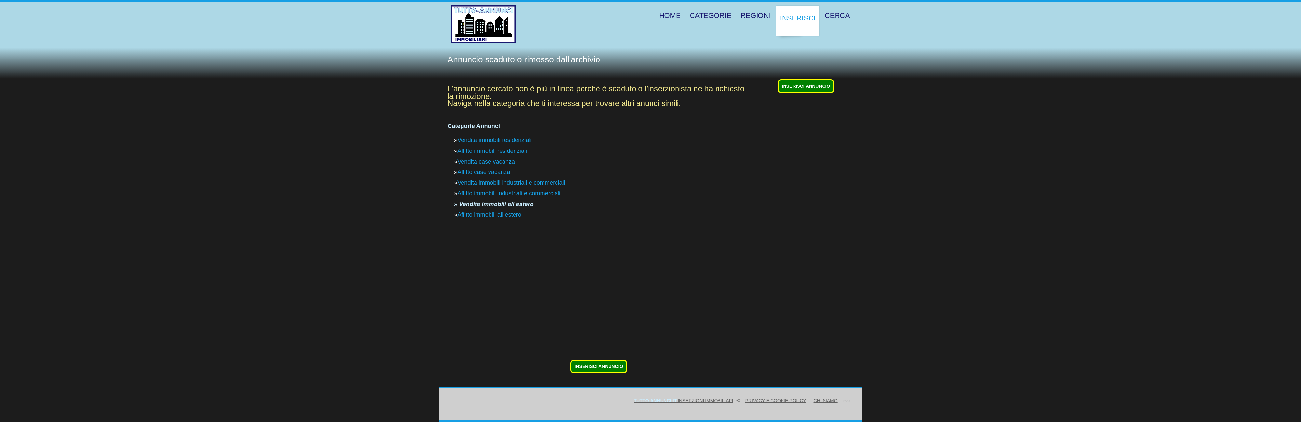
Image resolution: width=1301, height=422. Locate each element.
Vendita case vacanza (486, 161)
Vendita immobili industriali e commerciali (511, 182)
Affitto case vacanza (483, 172)
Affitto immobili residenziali (492, 151)
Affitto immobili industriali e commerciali (508, 193)
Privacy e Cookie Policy (775, 400)
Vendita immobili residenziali (494, 140)
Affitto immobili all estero (489, 214)
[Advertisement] (643, 312)
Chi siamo (826, 400)
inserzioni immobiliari (683, 400)
